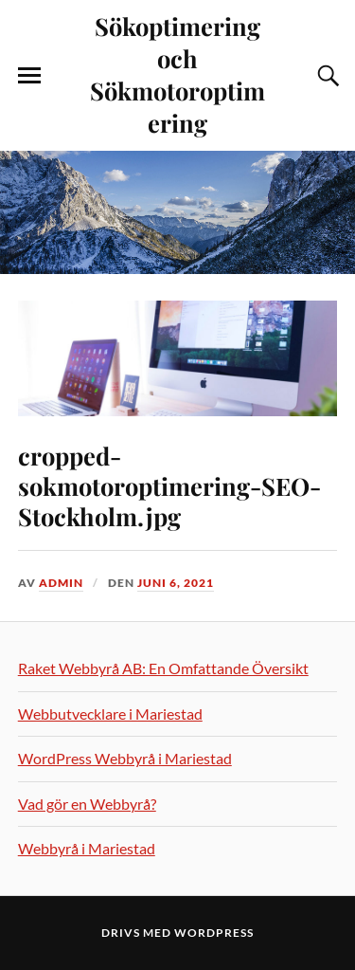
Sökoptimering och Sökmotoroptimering (177, 73)
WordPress (214, 932)
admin (61, 583)
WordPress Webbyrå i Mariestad (125, 758)
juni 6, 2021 (175, 583)
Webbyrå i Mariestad (86, 848)
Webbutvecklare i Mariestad (110, 714)
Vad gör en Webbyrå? (87, 804)
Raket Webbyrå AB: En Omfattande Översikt (163, 668)
